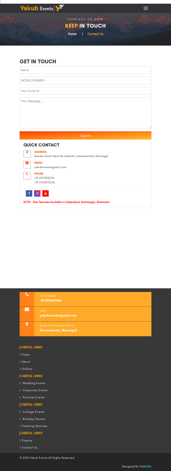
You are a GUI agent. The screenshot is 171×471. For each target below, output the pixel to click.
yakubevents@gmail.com (58, 315)
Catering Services (33, 426)
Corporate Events (34, 390)
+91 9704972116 (50, 301)
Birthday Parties (32, 419)
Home (72, 34)
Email (43, 310)
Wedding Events (32, 383)
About (25, 361)
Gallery (26, 369)
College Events (32, 412)
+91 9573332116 (48, 295)
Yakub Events (38, 457)
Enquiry (26, 440)
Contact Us (29, 447)
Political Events (32, 397)
